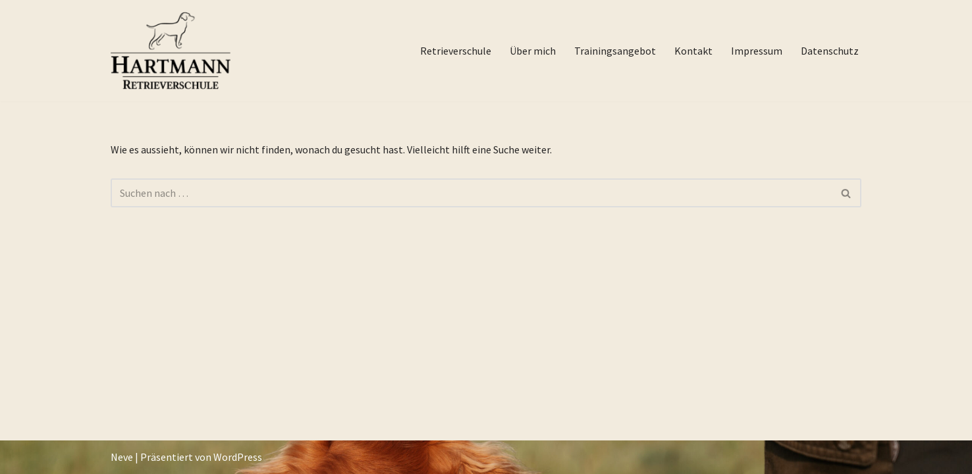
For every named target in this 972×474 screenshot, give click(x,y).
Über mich (533, 50)
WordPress (237, 456)
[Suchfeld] (471, 192)
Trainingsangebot (615, 50)
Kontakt (693, 50)
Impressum (756, 50)
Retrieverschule (455, 50)
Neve (122, 456)
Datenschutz (830, 50)
